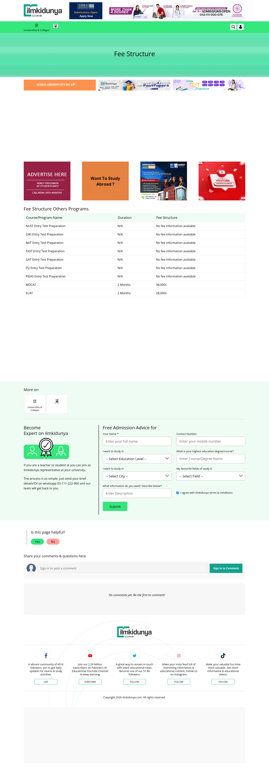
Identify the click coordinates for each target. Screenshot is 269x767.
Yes (37, 542)
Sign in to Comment (226, 568)
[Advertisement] (134, 119)
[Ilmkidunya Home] (44, 10)
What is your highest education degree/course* (205, 451)
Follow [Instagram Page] (178, 681)
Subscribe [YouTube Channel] (90, 681)
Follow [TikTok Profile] (223, 681)
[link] (87, 10)
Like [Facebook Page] (46, 681)
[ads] (47, 181)
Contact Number (186, 434)
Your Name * (111, 434)
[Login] (240, 27)
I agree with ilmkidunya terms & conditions (206, 492)
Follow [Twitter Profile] (134, 681)
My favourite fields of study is (194, 468)
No (53, 542)
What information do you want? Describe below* (132, 486)
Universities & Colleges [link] (36, 27)
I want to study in (113, 451)
